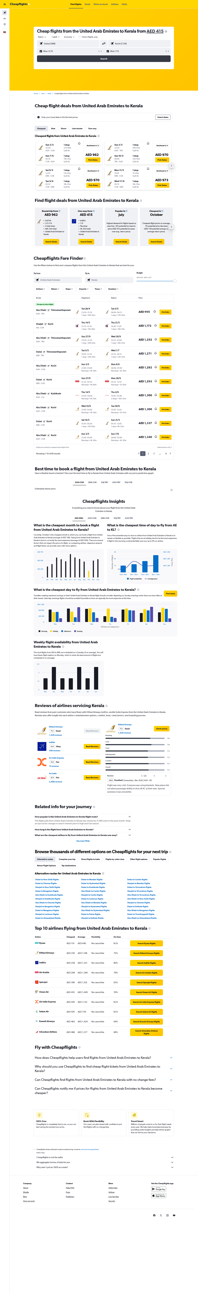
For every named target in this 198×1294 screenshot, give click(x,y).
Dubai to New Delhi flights (47, 879)
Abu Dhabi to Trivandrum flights (141, 895)
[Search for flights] (4, 12)
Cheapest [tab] (41, 128)
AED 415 (155, 31)
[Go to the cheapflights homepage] (20, 4)
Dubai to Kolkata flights (137, 906)
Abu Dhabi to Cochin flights (93, 891)
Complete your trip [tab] (67, 859)
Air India (53, 773)
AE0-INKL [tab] (79, 518)
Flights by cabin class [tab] (115, 859)
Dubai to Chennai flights (46, 883)
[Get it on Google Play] (158, 1191)
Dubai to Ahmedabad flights (48, 918)
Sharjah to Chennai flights (138, 903)
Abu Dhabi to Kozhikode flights (49, 895)
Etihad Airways (56, 727)
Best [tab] (53, 128)
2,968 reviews (55, 782)
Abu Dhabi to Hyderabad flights (95, 910)
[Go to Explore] (4, 24)
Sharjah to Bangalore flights (47, 906)
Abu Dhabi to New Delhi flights (141, 899)
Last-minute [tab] (77, 128)
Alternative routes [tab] (45, 859)
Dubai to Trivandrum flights (139, 887)
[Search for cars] (4, 18)
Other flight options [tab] (138, 859)
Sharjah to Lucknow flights (47, 914)
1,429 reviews (55, 735)
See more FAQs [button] (83, 841)
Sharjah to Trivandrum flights (140, 891)
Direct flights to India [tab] (90, 859)
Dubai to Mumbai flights (92, 879)
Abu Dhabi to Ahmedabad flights (142, 918)
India (49, 93)
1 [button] (142, 453)
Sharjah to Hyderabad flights (94, 906)
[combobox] (42, 37)
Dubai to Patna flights (90, 914)
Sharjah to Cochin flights (92, 895)
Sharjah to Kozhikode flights (47, 899)
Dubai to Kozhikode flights (93, 887)
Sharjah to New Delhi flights (47, 887)
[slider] (174, 281)
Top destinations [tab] (69, 865)
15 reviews (54, 766)
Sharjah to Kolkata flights (92, 918)
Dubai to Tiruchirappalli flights (140, 914)
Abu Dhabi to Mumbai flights (94, 903)
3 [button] (154, 453)
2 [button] (148, 453)
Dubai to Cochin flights (137, 879)
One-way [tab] (92, 128)
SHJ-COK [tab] (128, 482)
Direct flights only (90, 37)
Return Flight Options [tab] (46, 865)
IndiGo (52, 742)
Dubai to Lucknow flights (92, 899)
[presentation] (166, 31)
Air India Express (56, 758)
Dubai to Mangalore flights (47, 910)
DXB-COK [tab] (92, 482)
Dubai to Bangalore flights (47, 891)
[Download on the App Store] (158, 1198)
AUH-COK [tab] (79, 482)
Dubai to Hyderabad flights (93, 883)
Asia (42, 93)
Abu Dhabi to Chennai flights (48, 903)
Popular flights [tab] (159, 859)
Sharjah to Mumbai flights (138, 883)
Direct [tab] (63, 128)
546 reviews (54, 750)
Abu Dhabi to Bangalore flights (141, 910)
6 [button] (166, 453)
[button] (5, 4)
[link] (51, 241)
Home (36, 93)
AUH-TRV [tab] (116, 482)
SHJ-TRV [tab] (104, 482)
